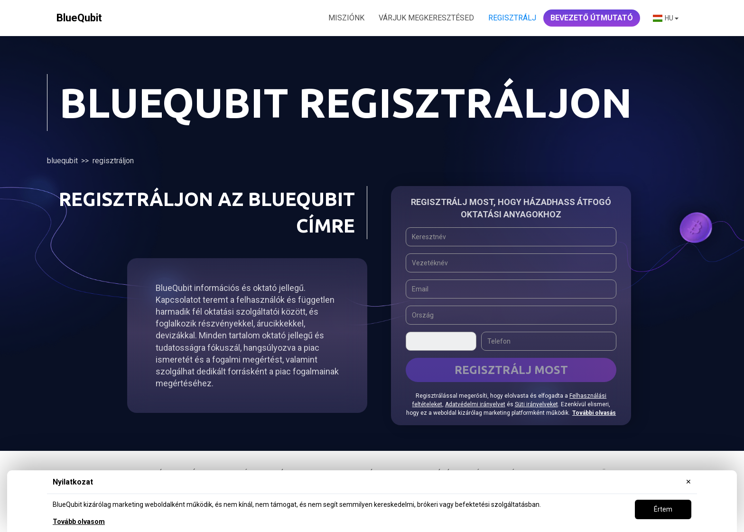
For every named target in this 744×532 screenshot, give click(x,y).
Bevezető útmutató (591, 17)
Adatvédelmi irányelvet (475, 404)
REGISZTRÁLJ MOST (511, 370)
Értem (663, 509)
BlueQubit (62, 160)
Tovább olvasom (79, 521)
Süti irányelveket (536, 404)
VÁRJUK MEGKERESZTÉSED (426, 17)
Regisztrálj (512, 17)
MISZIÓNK (346, 17)
